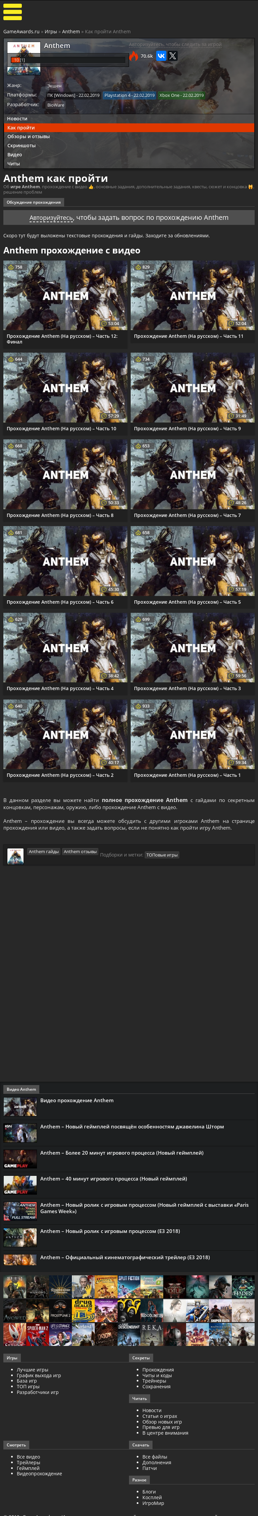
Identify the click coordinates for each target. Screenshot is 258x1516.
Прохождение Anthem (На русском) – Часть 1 (187, 774)
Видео (14, 154)
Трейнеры (154, 1382)
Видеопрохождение (39, 1475)
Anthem (71, 31)
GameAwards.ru (21, 31)
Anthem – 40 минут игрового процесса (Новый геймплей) (113, 1179)
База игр (27, 1382)
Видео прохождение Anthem (77, 1101)
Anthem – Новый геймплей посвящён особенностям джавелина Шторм (132, 1127)
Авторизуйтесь (51, 216)
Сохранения (156, 1388)
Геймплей (28, 1469)
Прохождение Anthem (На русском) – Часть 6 (60, 600)
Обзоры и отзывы (28, 135)
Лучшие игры (32, 1370)
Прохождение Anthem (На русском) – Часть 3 (187, 687)
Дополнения (156, 1463)
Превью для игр (161, 1428)
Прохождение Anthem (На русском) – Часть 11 (189, 335)
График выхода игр (39, 1376)
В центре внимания (165, 1434)
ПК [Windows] (61, 95)
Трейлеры (28, 1463)
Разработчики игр (38, 1393)
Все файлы (154, 1457)
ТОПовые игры (162, 855)
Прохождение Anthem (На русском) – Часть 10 (61, 427)
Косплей (152, 1498)
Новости (17, 117)
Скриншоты (21, 145)
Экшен (54, 86)
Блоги (149, 1493)
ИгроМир (153, 1504)
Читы (13, 162)
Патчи (149, 1469)
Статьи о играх (159, 1417)
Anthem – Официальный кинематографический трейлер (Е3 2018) (125, 1258)
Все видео (28, 1457)
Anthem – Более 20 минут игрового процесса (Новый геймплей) (122, 1153)
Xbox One (169, 95)
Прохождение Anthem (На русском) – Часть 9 (187, 427)
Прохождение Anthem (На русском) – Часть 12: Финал (62, 338)
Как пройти (21, 126)
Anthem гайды (44, 852)
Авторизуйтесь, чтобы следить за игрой (175, 44)
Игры (51, 31)
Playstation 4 (117, 95)
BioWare (55, 104)
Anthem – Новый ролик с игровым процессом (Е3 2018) (110, 1232)
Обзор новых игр (162, 1423)
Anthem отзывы (80, 852)
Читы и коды (157, 1376)
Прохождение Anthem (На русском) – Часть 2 (60, 774)
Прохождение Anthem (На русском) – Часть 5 (187, 600)
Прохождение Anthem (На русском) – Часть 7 (187, 514)
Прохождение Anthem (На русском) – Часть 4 (60, 687)
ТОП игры (28, 1388)
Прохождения (158, 1370)
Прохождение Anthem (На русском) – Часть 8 (60, 514)
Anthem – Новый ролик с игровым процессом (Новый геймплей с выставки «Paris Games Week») (144, 1209)
